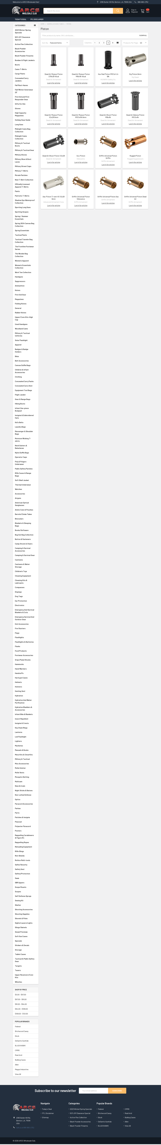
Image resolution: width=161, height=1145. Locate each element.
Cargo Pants (25, 74)
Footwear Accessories (25, 656)
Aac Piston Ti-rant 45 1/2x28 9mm (54, 198)
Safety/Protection (25, 874)
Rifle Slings (25, 852)
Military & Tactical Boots (25, 145)
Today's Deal (20, 20)
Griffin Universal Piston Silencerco (81, 198)
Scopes (25, 892)
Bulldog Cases (20, 1061)
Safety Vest (25, 870)
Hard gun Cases (25, 678)
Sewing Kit (25, 901)
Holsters (25, 687)
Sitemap (45, 1118)
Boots (25, 65)
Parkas (25, 809)
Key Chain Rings (25, 728)
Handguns (25, 277)
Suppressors (25, 282)
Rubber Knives (25, 313)
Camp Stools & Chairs (23, 544)
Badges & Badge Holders (25, 351)
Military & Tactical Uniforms (25, 335)
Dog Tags (25, 597)
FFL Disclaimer (36, 20)
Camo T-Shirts (25, 70)
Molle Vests (25, 773)
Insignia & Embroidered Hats (25, 417)
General (25, 309)
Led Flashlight (25, 737)
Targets (25, 966)
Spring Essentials (25, 231)
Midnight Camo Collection (25, 138)
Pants (25, 192)
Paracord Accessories (25, 804)
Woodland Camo (25, 329)
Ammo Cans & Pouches (25, 510)
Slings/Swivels (25, 928)
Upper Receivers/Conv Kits (25, 977)
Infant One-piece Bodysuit (25, 410)
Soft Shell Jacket (25, 481)
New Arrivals (25, 786)
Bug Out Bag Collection (25, 535)
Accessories (25, 494)
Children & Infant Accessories (25, 371)
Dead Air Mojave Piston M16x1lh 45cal (81, 76)
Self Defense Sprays (25, 897)
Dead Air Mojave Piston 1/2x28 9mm (54, 117)
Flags (25, 633)
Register (133, 12)
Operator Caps (25, 458)
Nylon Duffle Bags (25, 453)
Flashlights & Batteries (25, 642)
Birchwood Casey (21, 1032)
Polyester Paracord (25, 827)
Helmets (25, 683)
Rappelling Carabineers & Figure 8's (25, 837)
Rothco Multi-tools (25, 861)
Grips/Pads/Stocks (25, 660)
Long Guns (25, 125)
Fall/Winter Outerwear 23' (25, 91)
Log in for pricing (53, 84)
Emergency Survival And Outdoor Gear (25, 619)
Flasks (25, 647)
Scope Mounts (25, 888)
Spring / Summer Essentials (25, 218)
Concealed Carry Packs (25, 382)
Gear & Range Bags (25, 400)
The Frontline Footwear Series (25, 248)
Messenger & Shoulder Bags (25, 433)
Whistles (25, 982)
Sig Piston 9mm (135, 75)
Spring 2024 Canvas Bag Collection (25, 225)
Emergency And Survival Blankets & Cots (25, 612)
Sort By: (45, 43)
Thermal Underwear (25, 485)
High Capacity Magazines (25, 115)
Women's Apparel (25, 261)
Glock (17, 1037)
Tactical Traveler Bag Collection (25, 241)
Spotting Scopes (25, 212)
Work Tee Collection (25, 273)
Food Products (25, 651)
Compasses (25, 588)
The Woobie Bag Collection (25, 255)
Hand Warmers (21, 670)
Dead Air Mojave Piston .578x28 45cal (54, 76)
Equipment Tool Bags (25, 391)
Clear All (143, 36)
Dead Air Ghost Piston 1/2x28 (53, 156)
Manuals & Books (25, 751)
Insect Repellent (21, 720)
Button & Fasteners (25, 540)
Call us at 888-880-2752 (25, 1128)
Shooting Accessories (25, 910)
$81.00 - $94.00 (21, 1005)
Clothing (25, 377)
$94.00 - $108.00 (21, 1010)
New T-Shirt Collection (25, 180)
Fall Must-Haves (25, 86)
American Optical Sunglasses (25, 504)
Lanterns (25, 733)
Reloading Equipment (25, 847)
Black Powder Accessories (25, 50)
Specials (25, 941)
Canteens (25, 560)
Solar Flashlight (25, 341)
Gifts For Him (25, 104)
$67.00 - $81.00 (21, 1000)
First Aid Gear (25, 295)
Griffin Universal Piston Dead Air (135, 198)
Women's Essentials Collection (25, 267)
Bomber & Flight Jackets (25, 61)
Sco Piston (81, 156)
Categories (20, 26)
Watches (25, 490)
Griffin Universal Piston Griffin (108, 157)
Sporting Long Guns (25, 208)
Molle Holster (25, 769)
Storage (25, 950)
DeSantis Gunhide (21, 1041)
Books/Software (25, 531)
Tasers (25, 971)
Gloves (25, 109)
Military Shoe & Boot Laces (25, 161)
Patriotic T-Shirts (25, 196)
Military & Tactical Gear (25, 151)
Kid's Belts (25, 423)
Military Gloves (25, 155)
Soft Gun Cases (25, 937)
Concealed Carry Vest (25, 386)
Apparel (25, 345)
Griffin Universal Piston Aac (108, 197)
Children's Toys (25, 572)
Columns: (88, 43)
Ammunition (25, 286)
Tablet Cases (25, 955)
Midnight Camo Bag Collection (25, 131)
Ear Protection (21, 602)
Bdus (25, 357)
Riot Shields (25, 856)
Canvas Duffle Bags (25, 366)
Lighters (25, 742)
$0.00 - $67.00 (20, 995)
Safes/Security (25, 865)
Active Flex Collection (25, 45)
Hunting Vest (25, 692)
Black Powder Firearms (25, 56)
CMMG (17, 1051)
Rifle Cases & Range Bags (25, 475)
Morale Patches (25, 176)
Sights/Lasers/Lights (25, 923)
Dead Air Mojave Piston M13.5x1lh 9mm (81, 117)
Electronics (25, 606)
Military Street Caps (25, 167)
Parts (25, 813)
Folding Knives (25, 304)
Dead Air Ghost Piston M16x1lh (108, 117)
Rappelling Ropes (25, 843)
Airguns (25, 499)
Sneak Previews (25, 932)
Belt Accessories (25, 361)
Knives (25, 291)
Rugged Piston (135, 156)
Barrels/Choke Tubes (25, 515)
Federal (18, 1027)
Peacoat (25, 822)
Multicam (25, 782)
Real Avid (18, 1056)
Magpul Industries (21, 1070)
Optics (25, 800)
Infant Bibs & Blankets (25, 715)
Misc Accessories (25, 764)
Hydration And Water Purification (25, 702)
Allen (17, 1065)
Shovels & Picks (25, 919)
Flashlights (25, 638)
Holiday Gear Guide (25, 120)
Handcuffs (25, 674)
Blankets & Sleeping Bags (25, 525)
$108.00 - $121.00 (21, 1014)
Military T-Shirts (25, 171)
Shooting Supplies (25, 915)
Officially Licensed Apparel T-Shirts (25, 186)
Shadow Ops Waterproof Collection (25, 202)
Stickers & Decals (25, 946)
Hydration (25, 696)
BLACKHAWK (20, 1046)
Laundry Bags (20, 428)
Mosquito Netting (25, 777)
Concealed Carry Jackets (25, 80)
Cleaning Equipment (25, 576)
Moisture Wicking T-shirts (25, 440)
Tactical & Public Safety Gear (25, 961)
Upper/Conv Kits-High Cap (25, 319)
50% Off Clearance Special (25, 39)
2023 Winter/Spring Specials (25, 32)
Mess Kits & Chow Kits (25, 755)
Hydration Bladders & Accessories (25, 709)
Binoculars (25, 519)
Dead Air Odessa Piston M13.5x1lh (135, 117)
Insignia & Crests (25, 724)
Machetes (25, 746)
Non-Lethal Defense (25, 795)
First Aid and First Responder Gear (25, 99)
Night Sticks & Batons (25, 791)
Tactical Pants (25, 236)
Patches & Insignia (25, 818)
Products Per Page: (131, 43)
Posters (18, 831)
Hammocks (19, 665)
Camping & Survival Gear (25, 556)
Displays (25, 592)
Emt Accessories (25, 625)
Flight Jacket (25, 395)
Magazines (25, 300)
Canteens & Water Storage (25, 566)
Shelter (25, 906)
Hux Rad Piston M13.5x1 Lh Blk (108, 76)
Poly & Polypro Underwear (25, 463)
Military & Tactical (25, 760)
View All (18, 1075)
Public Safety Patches (25, 469)
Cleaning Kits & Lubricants (25, 582)
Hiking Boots (25, 404)
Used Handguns (25, 325)
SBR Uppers (25, 883)
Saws (25, 879)
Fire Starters (25, 629)
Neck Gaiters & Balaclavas (25, 447)
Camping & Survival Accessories (25, 550)
